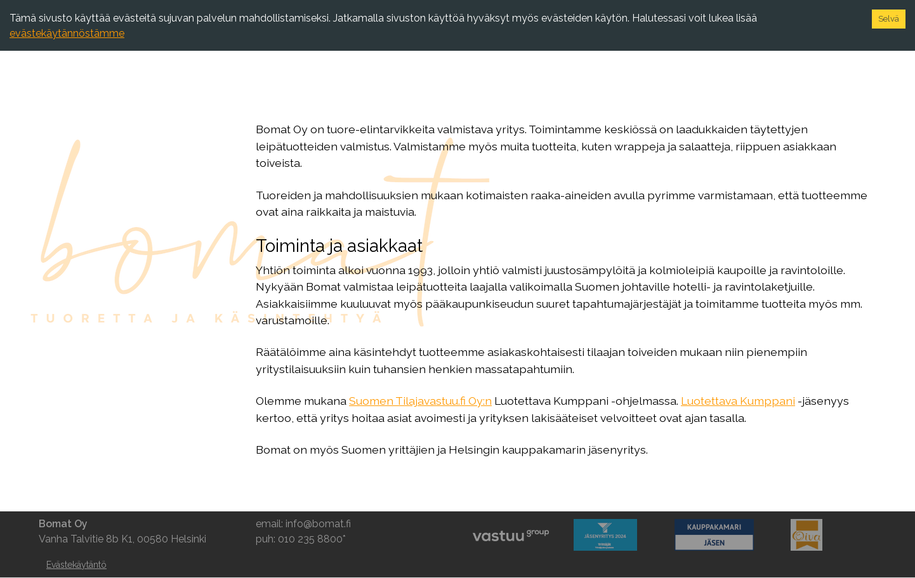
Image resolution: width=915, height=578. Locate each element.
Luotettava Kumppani (738, 400)
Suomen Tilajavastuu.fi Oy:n (420, 400)
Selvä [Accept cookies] (888, 18)
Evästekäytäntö (76, 565)
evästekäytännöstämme (67, 33)
